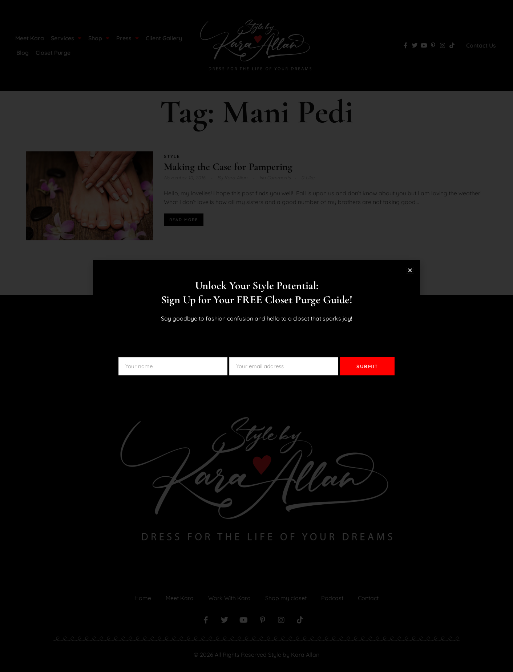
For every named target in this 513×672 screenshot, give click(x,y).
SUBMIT (367, 366)
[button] (410, 270)
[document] (256, 336)
